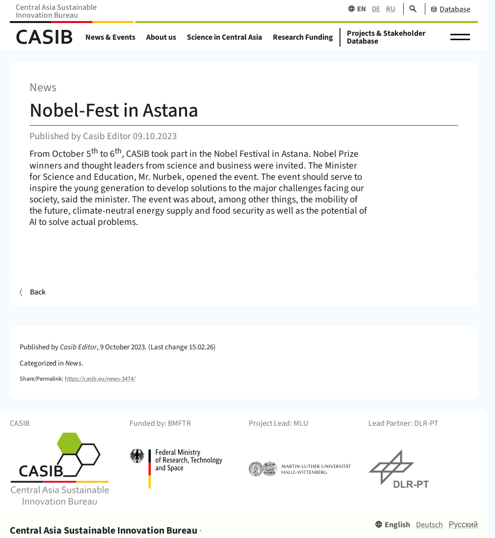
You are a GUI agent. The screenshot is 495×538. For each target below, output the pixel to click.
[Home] (44, 37)
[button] (460, 37)
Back (38, 292)
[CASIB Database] (447, 9)
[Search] (410, 9)
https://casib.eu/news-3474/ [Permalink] (100, 378)
